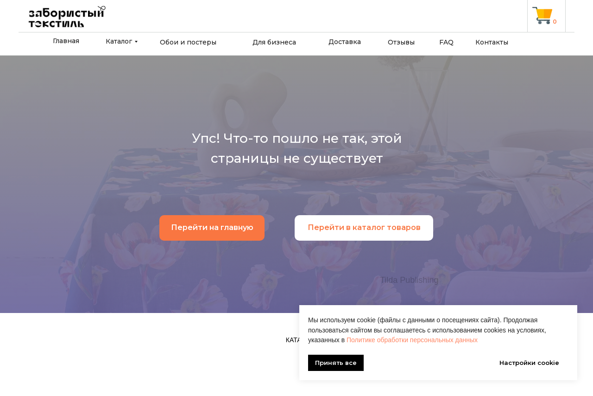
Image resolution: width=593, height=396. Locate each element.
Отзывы (401, 42)
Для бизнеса (274, 42)
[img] (542, 15)
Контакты (491, 42)
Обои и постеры (188, 42)
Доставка (344, 42)
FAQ (446, 42)
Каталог (119, 41)
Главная (66, 41)
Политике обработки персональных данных (412, 340)
